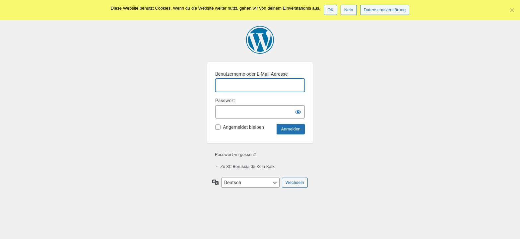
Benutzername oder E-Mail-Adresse (251, 74)
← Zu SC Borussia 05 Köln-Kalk (245, 166)
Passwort (225, 100)
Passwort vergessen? (235, 154)
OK (330, 9)
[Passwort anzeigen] (298, 112)
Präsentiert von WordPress (260, 40)
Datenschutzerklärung (385, 9)
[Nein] (511, 10)
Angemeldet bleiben (243, 127)
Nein (348, 9)
